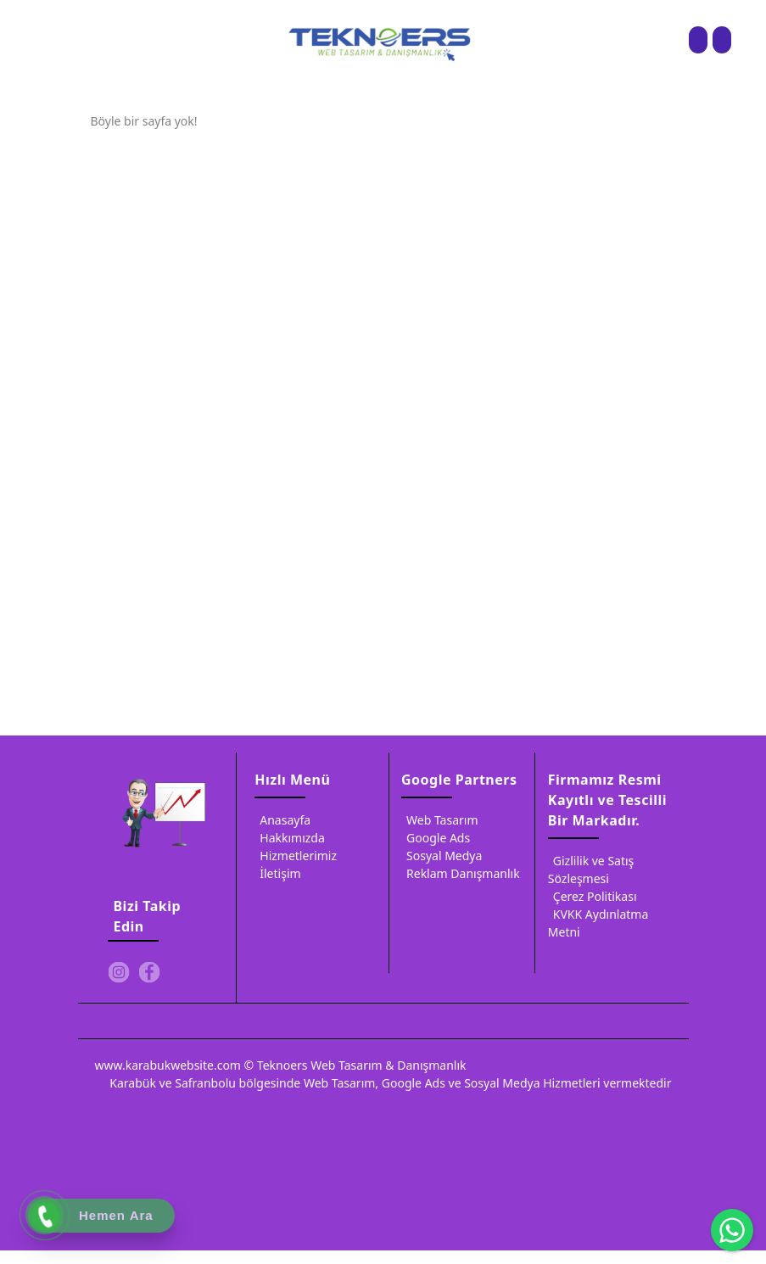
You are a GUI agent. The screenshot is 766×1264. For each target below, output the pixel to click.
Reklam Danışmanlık (460, 875)
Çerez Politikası (592, 898)
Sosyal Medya (441, 858)
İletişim (277, 875)
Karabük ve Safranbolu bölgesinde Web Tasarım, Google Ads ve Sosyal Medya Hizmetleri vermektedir (390, 1085)
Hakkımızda (289, 840)
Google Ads (435, 840)
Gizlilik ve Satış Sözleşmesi (591, 871)
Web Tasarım (439, 822)
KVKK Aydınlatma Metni (598, 924)
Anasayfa (282, 822)
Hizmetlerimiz (295, 858)
